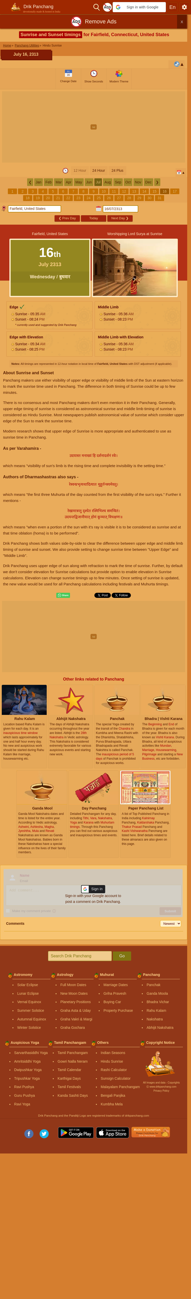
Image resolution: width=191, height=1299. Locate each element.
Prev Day (67, 218)
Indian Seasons (113, 1053)
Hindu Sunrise (112, 1061)
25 (99, 198)
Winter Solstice (29, 1028)
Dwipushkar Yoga (28, 1070)
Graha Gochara (72, 1028)
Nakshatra (155, 1019)
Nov (138, 182)
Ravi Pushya (24, 1087)
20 (48, 198)
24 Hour (98, 170)
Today (93, 218)
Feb (48, 182)
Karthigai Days (69, 1078)
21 (58, 198)
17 (175, 191)
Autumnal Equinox (31, 1019)
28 (129, 198)
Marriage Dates (115, 985)
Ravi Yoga (22, 1104)
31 (160, 198)
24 (88, 198)
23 (78, 198)
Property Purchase (118, 1010)
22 (68, 198)
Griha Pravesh (114, 993)
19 (38, 198)
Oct (128, 182)
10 (104, 191)
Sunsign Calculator (116, 1078)
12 (124, 191)
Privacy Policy (161, 1090)
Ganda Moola (157, 993)
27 (119, 198)
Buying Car (112, 1002)
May (78, 182)
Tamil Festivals (69, 1087)
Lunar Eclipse (28, 993)
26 (109, 198)
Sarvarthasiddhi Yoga (31, 1053)
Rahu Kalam (156, 1010)
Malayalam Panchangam (120, 1087)
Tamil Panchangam (73, 1053)
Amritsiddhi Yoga (27, 1061)
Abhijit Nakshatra (160, 1028)
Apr (68, 182)
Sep (118, 182)
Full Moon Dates (73, 985)
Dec (148, 182)
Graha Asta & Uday (75, 1010)
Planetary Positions (75, 1002)
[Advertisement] (95, 127)
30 (149, 198)
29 (139, 198)
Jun (89, 182)
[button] (139, 7)
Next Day (120, 218)
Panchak (153, 985)
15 (154, 191)
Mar (59, 182)
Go (122, 956)
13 (134, 191)
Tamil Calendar (69, 1070)
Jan (39, 182)
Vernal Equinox (29, 1002)
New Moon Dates (74, 993)
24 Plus (118, 170)
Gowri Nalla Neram (73, 1061)
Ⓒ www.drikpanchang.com (161, 1086)
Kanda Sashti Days (73, 1095)
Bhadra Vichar (158, 1002)
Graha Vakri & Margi (76, 1019)
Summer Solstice (30, 1010)
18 (28, 198)
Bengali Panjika (113, 1095)
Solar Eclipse (27, 985)
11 (114, 191)
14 (144, 191)
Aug (108, 182)
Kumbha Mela (112, 1104)
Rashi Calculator (114, 1070)
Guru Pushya (24, 1095)
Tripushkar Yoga (27, 1078)
